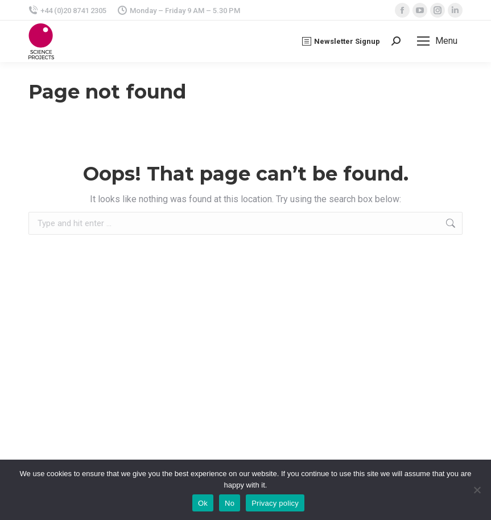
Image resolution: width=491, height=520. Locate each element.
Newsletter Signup (341, 41)
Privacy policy (275, 503)
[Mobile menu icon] (437, 41)
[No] (476, 490)
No (229, 503)
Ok (203, 503)
